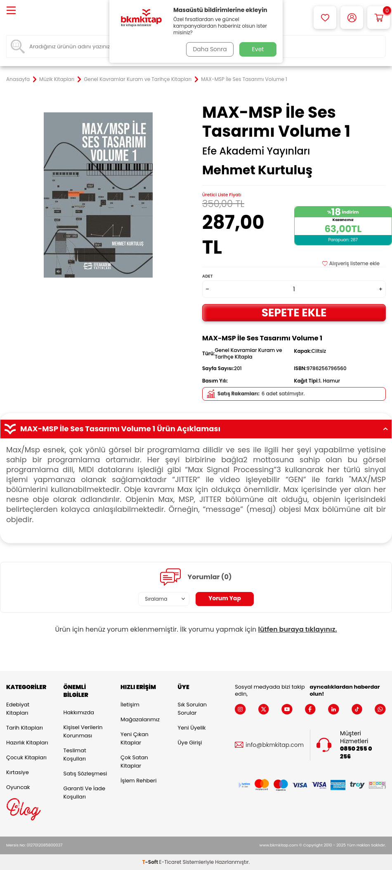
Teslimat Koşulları (75, 754)
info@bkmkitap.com (275, 745)
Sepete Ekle (294, 312)
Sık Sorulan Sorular (192, 709)
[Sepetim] (378, 17)
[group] (98, 195)
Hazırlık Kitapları (27, 742)
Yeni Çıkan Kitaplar (134, 738)
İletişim (129, 704)
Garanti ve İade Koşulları (84, 792)
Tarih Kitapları (24, 728)
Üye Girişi (190, 742)
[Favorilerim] (325, 17)
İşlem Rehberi (138, 780)
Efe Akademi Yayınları (256, 151)
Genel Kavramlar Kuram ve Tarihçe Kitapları (137, 79)
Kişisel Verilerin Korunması (83, 731)
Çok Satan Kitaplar (134, 762)
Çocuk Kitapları (26, 757)
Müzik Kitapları (56, 79)
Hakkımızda (79, 712)
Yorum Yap (224, 598)
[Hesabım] (351, 17)
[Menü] (11, 11)
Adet (207, 276)
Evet (258, 49)
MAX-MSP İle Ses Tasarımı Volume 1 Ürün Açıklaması (196, 428)
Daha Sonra (210, 49)
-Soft (150, 861)
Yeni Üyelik (192, 728)
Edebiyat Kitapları (17, 709)
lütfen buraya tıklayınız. (297, 629)
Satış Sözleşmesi (85, 773)
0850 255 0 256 (356, 753)
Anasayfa (18, 79)
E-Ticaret (170, 861)
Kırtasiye (17, 772)
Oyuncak (18, 787)
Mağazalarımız (140, 719)
